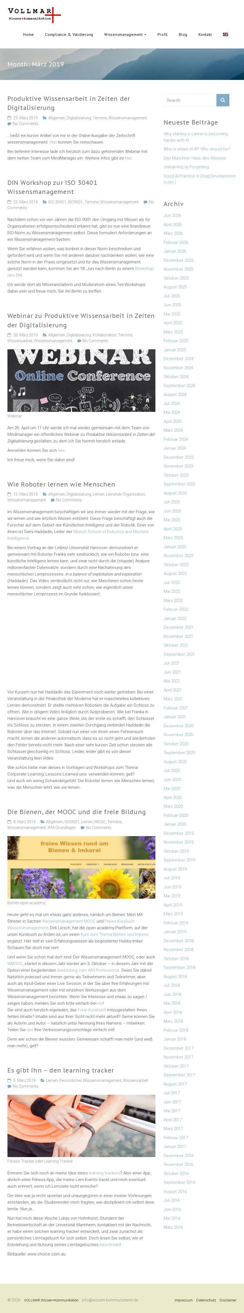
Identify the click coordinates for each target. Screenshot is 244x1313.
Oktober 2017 (176, 1066)
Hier (53, 142)
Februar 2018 (176, 1030)
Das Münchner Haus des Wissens (195, 158)
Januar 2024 (175, 448)
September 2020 (179, 752)
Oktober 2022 (176, 564)
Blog (183, 34)
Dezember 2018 (178, 940)
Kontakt (205, 34)
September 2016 (179, 1182)
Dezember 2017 (178, 1048)
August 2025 (175, 287)
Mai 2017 (172, 1110)
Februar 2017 (176, 1137)
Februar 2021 (176, 708)
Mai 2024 (172, 412)
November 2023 (178, 466)
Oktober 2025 (176, 278)
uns (30, 1029)
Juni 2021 (172, 672)
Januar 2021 (175, 716)
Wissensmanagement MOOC (69, 921)
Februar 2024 (176, 439)
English (225, 34)
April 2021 (173, 690)
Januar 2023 (175, 546)
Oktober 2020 (176, 743)
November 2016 (178, 1164)
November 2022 (178, 555)
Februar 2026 (176, 242)
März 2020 (173, 806)
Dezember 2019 (178, 833)
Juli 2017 (172, 1092)
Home (28, 34)
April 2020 (173, 797)
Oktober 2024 (176, 376)
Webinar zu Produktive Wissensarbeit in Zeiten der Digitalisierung (81, 320)
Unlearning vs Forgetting (186, 166)
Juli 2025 (172, 296)
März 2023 (173, 537)
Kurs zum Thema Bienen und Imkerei (114, 934)
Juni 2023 (172, 511)
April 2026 (173, 224)
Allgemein (56, 118)
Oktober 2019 (176, 851)
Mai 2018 (172, 1003)
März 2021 (173, 698)
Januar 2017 (175, 1146)
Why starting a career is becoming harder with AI (196, 137)
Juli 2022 (172, 582)
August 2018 (175, 976)
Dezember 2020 (178, 725)
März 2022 (173, 600)
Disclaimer (228, 1300)
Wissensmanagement (123, 34)
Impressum (184, 1300)
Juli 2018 (172, 985)
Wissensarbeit (19, 341)
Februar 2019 (176, 922)
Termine (100, 118)
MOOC (100, 822)
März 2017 (173, 1128)
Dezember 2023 (178, 457)
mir (100, 1003)
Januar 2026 (175, 251)
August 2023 (175, 493)
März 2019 (173, 913)
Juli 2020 (172, 770)
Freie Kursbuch (92, 1009)
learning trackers (104, 1173)
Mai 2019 (172, 895)
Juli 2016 (172, 1200)
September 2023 (179, 484)
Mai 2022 (172, 591)
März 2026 (173, 233)
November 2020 (178, 734)
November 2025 (178, 269)
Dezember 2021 (178, 627)
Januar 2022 (175, 618)
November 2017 (178, 1057)
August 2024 (175, 394)
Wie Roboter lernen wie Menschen (61, 484)
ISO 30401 (57, 202)
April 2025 (173, 322)
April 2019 (173, 905)
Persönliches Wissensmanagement (90, 1080)
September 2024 (179, 385)
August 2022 (175, 573)
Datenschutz (206, 1300)
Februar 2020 (176, 815)
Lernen (98, 494)
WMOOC (15, 963)
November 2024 (178, 367)
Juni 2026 (172, 215)
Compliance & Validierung (69, 34)
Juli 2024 (172, 403)
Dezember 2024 (178, 358)
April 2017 (173, 1119)
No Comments (25, 123)
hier (128, 158)
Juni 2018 (172, 994)
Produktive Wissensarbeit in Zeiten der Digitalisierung (68, 103)
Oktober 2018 (176, 958)
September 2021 (179, 654)
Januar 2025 (175, 349)
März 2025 (173, 331)
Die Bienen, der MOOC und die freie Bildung (76, 811)
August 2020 (175, 761)
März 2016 (173, 1227)
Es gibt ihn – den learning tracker (60, 1070)
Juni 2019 (172, 887)
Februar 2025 (176, 340)
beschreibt (110, 1244)
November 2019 (178, 842)
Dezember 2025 (178, 260)
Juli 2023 (172, 501)
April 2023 (173, 528)
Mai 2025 (172, 314)
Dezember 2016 (178, 1155)
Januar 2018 (175, 1039)
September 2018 (179, 967)
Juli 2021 (172, 663)
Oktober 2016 (176, 1173)
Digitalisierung (79, 118)
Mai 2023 (172, 519)
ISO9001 (75, 202)
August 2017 (175, 1084)
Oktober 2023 (176, 475)
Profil (163, 34)
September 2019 (179, 860)
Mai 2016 (172, 1218)
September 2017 (179, 1074)
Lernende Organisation (125, 494)
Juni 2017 (172, 1101)
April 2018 (173, 1012)
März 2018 (173, 1021)
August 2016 (175, 1191)
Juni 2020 (172, 779)
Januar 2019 (175, 931)
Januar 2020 (175, 824)
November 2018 (178, 949)
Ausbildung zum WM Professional (88, 970)
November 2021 (178, 636)
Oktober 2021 (176, 645)
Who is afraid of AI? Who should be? (197, 149)
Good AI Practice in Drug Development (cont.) (199, 179)
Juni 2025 (172, 304)
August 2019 (175, 869)
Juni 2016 (172, 1209)
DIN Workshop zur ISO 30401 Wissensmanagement (52, 187)
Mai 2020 (172, 788)
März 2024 (173, 430)
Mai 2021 (172, 681)
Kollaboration (104, 335)
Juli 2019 (172, 878)
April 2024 (173, 421)
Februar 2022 (176, 609)
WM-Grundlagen (61, 827)
